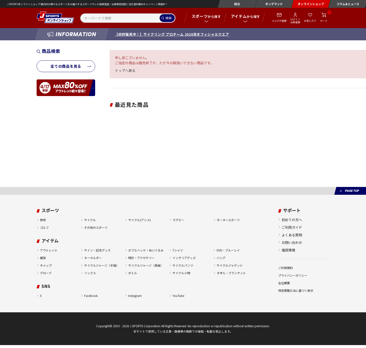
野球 (43, 220)
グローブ (45, 273)
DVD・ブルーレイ (228, 250)
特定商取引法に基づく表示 (295, 290)
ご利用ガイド (292, 227)
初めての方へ (292, 219)
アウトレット (49, 250)
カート (323, 20)
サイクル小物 (181, 273)
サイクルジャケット (230, 265)
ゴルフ (44, 227)
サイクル (90, 220)
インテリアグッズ (184, 258)
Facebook (91, 296)
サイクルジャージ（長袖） (145, 265)
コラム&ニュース (347, 4)
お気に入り (310, 20)
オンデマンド (274, 4)
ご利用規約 (285, 268)
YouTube (178, 296)
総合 (237, 4)
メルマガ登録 (279, 20)
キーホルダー (93, 258)
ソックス (90, 273)
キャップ (46, 265)
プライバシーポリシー (292, 275)
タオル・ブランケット (231, 273)
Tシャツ (178, 250)
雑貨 (43, 258)
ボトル (132, 273)
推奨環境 (288, 250)
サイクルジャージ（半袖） (101, 265)
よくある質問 (292, 234)
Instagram (135, 296)
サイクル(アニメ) (139, 220)
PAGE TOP (352, 191)
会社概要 (284, 283)
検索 (168, 18)
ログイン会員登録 (295, 20)
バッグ (221, 258)
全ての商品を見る (66, 66)
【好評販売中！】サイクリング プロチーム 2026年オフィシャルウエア (172, 34)
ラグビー (178, 220)
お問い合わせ (292, 242)
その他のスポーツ (96, 227)
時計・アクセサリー (141, 258)
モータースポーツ (228, 220)
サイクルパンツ (183, 265)
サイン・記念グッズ (97, 250)
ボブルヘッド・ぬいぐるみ (145, 250)
